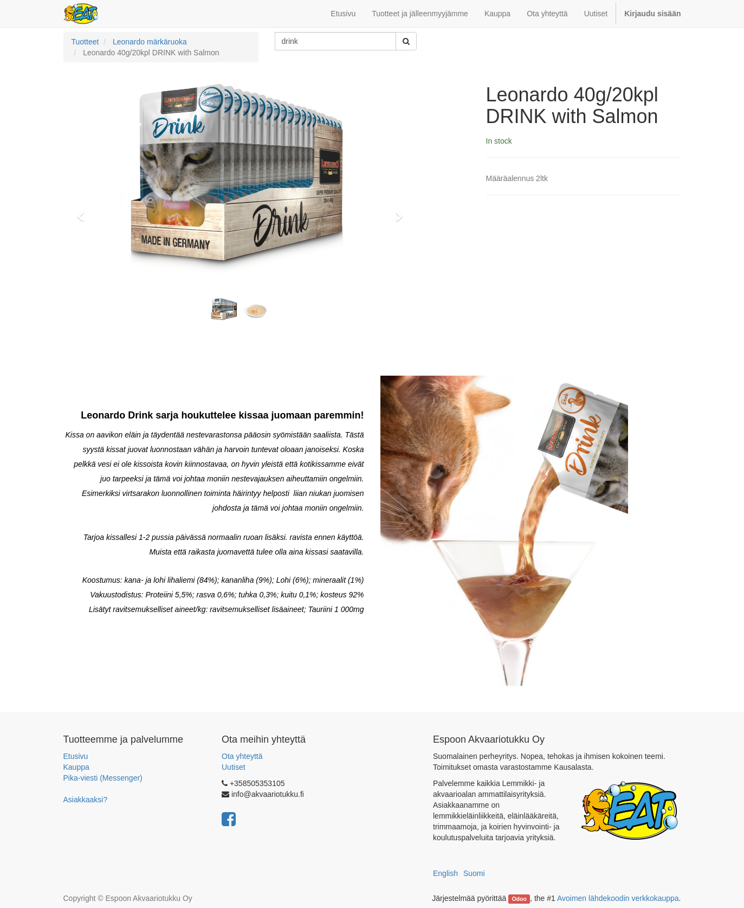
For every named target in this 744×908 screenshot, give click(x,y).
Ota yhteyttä (242, 756)
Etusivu (75, 756)
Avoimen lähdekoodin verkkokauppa (618, 898)
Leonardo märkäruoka (150, 41)
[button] (84, 211)
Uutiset (233, 767)
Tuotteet (85, 41)
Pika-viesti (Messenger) (103, 778)
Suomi (474, 873)
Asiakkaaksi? (85, 799)
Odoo (519, 899)
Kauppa (76, 767)
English (445, 873)
